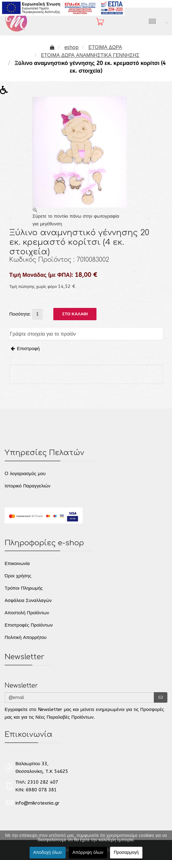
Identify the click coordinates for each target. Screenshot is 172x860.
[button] (6, 92)
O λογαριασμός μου (25, 473)
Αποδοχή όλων (47, 852)
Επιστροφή (25, 348)
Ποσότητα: (20, 314)
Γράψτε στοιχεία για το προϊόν (43, 334)
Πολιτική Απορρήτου (26, 637)
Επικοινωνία (17, 563)
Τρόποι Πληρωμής (24, 588)
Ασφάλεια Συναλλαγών (28, 600)
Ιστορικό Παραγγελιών (27, 486)
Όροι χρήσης (18, 576)
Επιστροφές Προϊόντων (29, 625)
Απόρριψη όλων (87, 852)
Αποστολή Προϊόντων (27, 613)
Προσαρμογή (126, 852)
